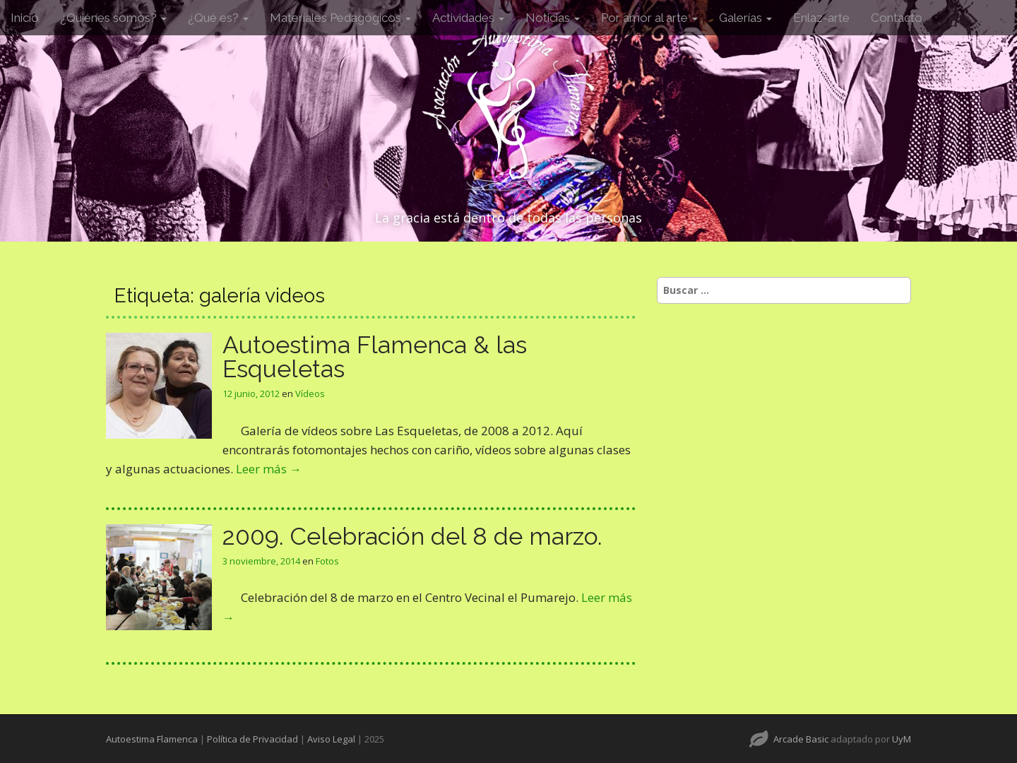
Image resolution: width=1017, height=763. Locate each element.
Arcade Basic (800, 739)
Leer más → (269, 469)
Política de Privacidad (252, 739)
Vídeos (310, 393)
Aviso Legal (331, 739)
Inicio (25, 18)
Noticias (552, 18)
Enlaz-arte (821, 18)
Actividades (468, 18)
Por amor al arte (649, 18)
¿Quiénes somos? (113, 18)
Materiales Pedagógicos (340, 18)
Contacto (896, 18)
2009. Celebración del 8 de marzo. (412, 536)
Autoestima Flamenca (152, 739)
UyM (901, 739)
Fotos (327, 561)
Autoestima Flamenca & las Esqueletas (374, 357)
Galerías (745, 18)
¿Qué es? (218, 18)
